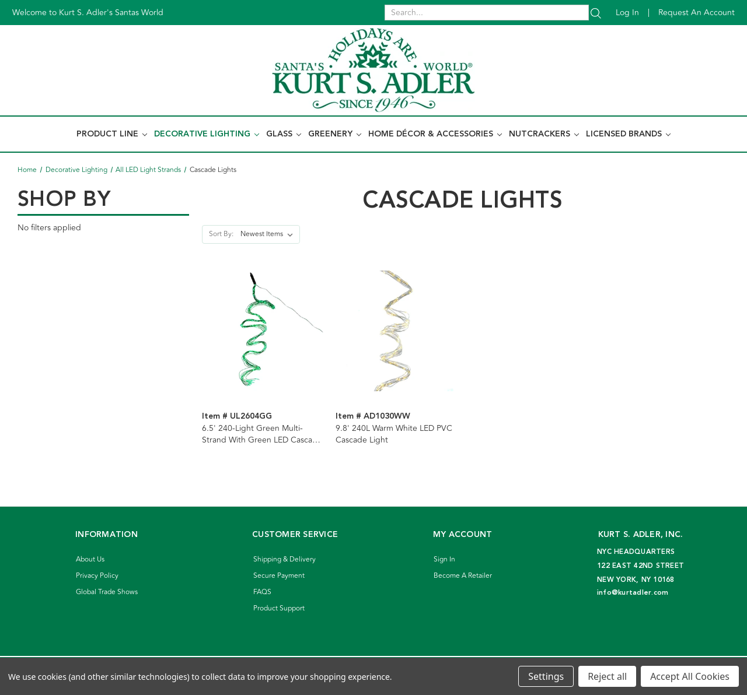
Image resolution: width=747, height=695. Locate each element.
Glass (283, 134)
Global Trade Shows (107, 592)
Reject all (607, 676)
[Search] (596, 12)
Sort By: (221, 234)
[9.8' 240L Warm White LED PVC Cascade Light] (396, 330)
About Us (90, 559)
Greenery (334, 134)
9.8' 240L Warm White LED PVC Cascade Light (394, 434)
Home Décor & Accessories (435, 134)
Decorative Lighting (206, 134)
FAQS (262, 592)
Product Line (111, 134)
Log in (627, 12)
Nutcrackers (544, 134)
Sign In (444, 559)
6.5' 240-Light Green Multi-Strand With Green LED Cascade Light (262, 434)
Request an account (696, 12)
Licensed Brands (628, 134)
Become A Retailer (463, 575)
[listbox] (269, 234)
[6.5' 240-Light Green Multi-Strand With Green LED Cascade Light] (262, 330)
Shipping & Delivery (284, 559)
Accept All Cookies (689, 676)
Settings (546, 676)
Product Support (279, 608)
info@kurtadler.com (633, 592)
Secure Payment (279, 575)
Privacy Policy (97, 575)
